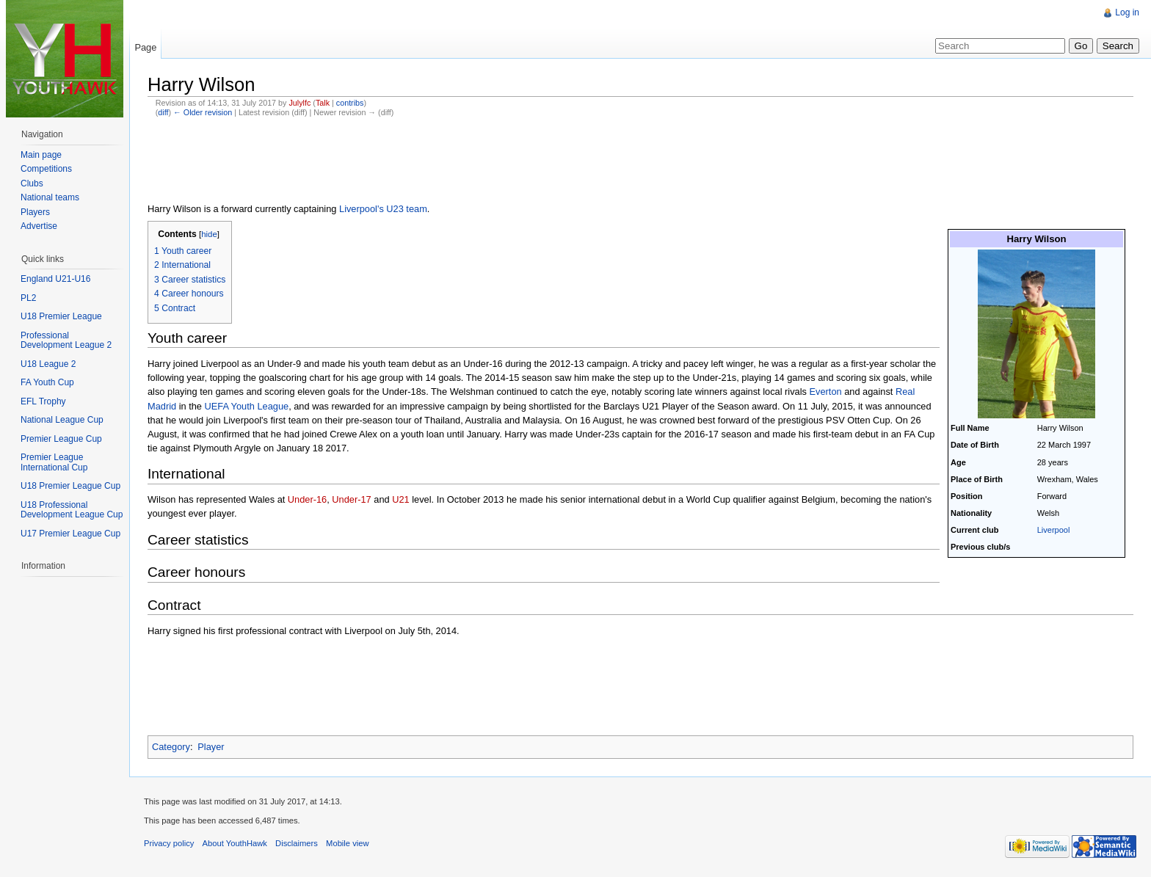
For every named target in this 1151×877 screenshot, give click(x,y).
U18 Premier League (61, 316)
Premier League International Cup (54, 462)
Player (210, 746)
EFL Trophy (43, 401)
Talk (323, 102)
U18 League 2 (48, 364)
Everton (826, 391)
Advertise (39, 226)
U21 (400, 499)
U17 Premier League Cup (70, 533)
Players (35, 212)
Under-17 (351, 499)
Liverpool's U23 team (383, 208)
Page (145, 47)
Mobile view (347, 843)
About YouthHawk (235, 843)
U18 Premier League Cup (70, 486)
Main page (41, 155)
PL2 (28, 298)
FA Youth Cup (47, 382)
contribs (350, 102)
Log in (1127, 12)
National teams (50, 197)
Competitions (46, 169)
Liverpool (1053, 529)
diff (163, 112)
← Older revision (202, 112)
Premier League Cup (61, 439)
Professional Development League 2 (66, 340)
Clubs (32, 183)
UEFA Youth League (247, 406)
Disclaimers (296, 843)
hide (209, 234)
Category (171, 746)
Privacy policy (169, 843)
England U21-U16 (55, 279)
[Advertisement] (415, 161)
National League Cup (62, 420)
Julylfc (299, 102)
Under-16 (307, 499)
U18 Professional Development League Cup (72, 510)
